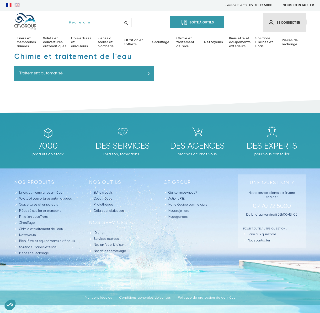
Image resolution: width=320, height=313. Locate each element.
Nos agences (177, 216)
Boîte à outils (103, 192)
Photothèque (103, 204)
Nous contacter (259, 240)
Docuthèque (103, 198)
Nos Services (108, 222)
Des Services (123, 146)
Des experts (272, 146)
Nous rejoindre (178, 210)
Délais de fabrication (109, 210)
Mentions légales (98, 297)
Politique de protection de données (206, 297)
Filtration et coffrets (33, 216)
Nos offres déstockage (110, 251)
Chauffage (27, 222)
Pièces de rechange (34, 253)
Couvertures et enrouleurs (38, 204)
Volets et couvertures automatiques (45, 198)
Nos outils (105, 182)
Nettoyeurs (27, 235)
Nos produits (34, 182)
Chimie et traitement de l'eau (41, 229)
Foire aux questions (262, 234)
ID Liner (99, 233)
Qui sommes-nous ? (182, 192)
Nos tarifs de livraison (109, 244)
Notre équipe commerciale (188, 204)
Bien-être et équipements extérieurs (47, 241)
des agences (197, 146)
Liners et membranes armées (40, 192)
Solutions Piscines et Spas (37, 247)
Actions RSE (176, 198)
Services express (106, 238)
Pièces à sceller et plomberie (40, 210)
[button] (10, 305)
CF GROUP (177, 182)
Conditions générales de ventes (145, 297)
